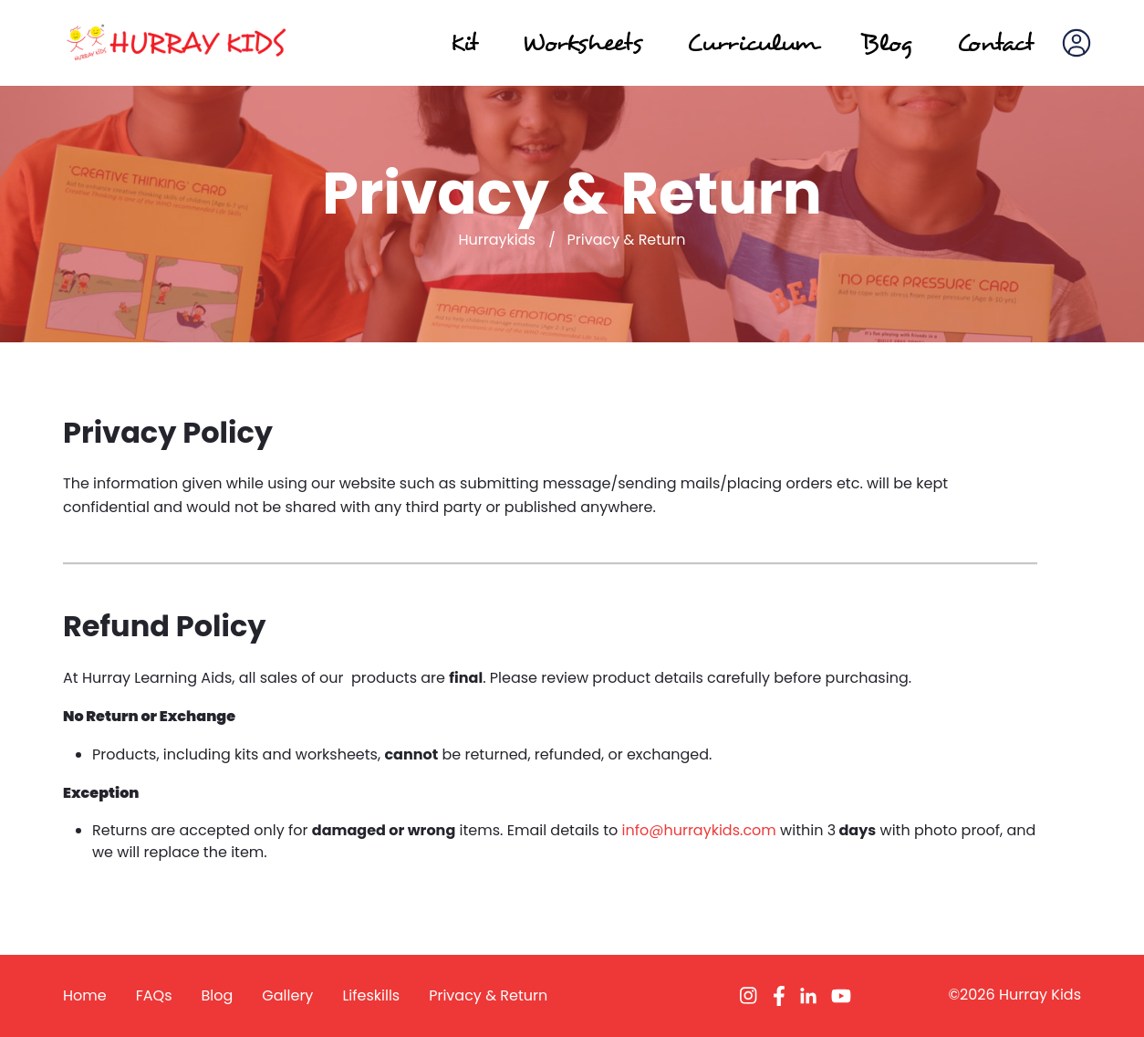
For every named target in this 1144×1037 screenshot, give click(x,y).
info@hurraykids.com (699, 830)
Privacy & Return (488, 995)
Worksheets (582, 42)
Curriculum (751, 42)
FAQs (154, 995)
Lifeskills (371, 995)
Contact (995, 42)
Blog (886, 42)
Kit (464, 42)
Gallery (287, 995)
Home (85, 995)
